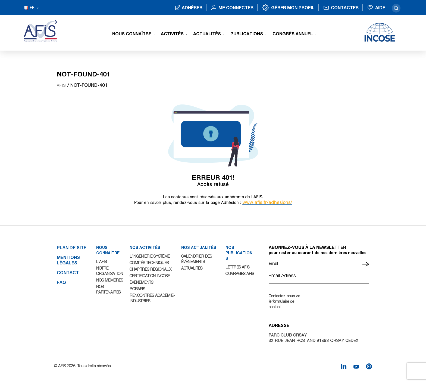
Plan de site (71, 247)
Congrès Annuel (292, 33)
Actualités (207, 33)
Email (273, 263)
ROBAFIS (137, 288)
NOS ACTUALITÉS (198, 247)
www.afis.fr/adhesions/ (267, 202)
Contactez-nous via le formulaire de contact (284, 301)
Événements (141, 282)
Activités (172, 33)
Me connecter (235, 7)
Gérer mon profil (293, 7)
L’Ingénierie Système (150, 256)
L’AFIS (101, 261)
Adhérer (192, 7)
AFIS (61, 85)
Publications (246, 33)
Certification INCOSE (150, 275)
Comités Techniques (149, 262)
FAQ (61, 282)
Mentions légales (68, 260)
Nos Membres (109, 280)
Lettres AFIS (237, 267)
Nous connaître (131, 33)
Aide (380, 7)
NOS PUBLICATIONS (238, 253)
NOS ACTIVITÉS (145, 247)
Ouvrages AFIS (239, 273)
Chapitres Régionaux (150, 269)
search (396, 8)
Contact (68, 272)
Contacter (345, 7)
